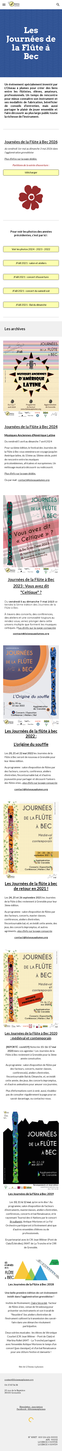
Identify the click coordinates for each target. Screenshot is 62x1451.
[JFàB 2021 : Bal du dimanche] (31, 305)
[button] (4, 4)
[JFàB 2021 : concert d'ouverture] (31, 277)
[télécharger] (31, 172)
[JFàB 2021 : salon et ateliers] (31, 263)
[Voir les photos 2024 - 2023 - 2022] (31, 249)
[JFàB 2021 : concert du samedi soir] (31, 291)
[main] (31, 43)
